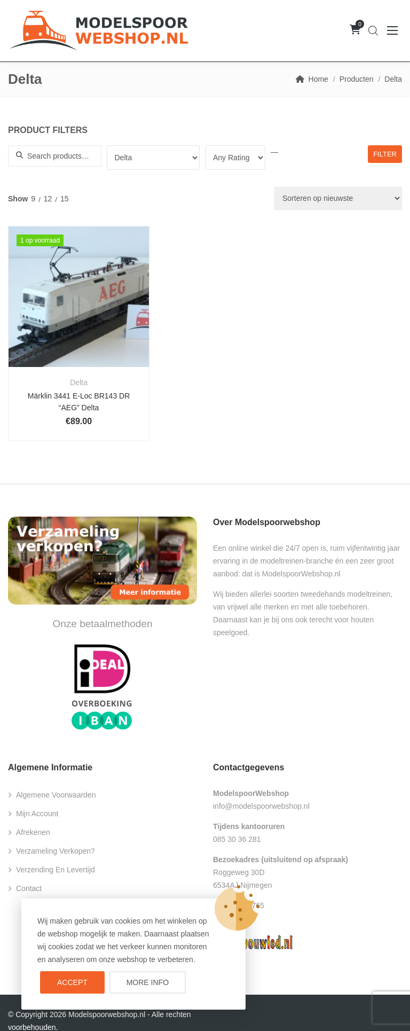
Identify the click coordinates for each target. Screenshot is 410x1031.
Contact (29, 873)
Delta (71, 366)
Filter (385, 154)
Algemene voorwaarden (56, 779)
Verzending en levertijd (55, 854)
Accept (72, 982)
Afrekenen (33, 817)
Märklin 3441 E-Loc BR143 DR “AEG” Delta (71, 386)
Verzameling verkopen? (55, 835)
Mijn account (37, 798)
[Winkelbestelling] (338, 198)
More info (148, 982)
